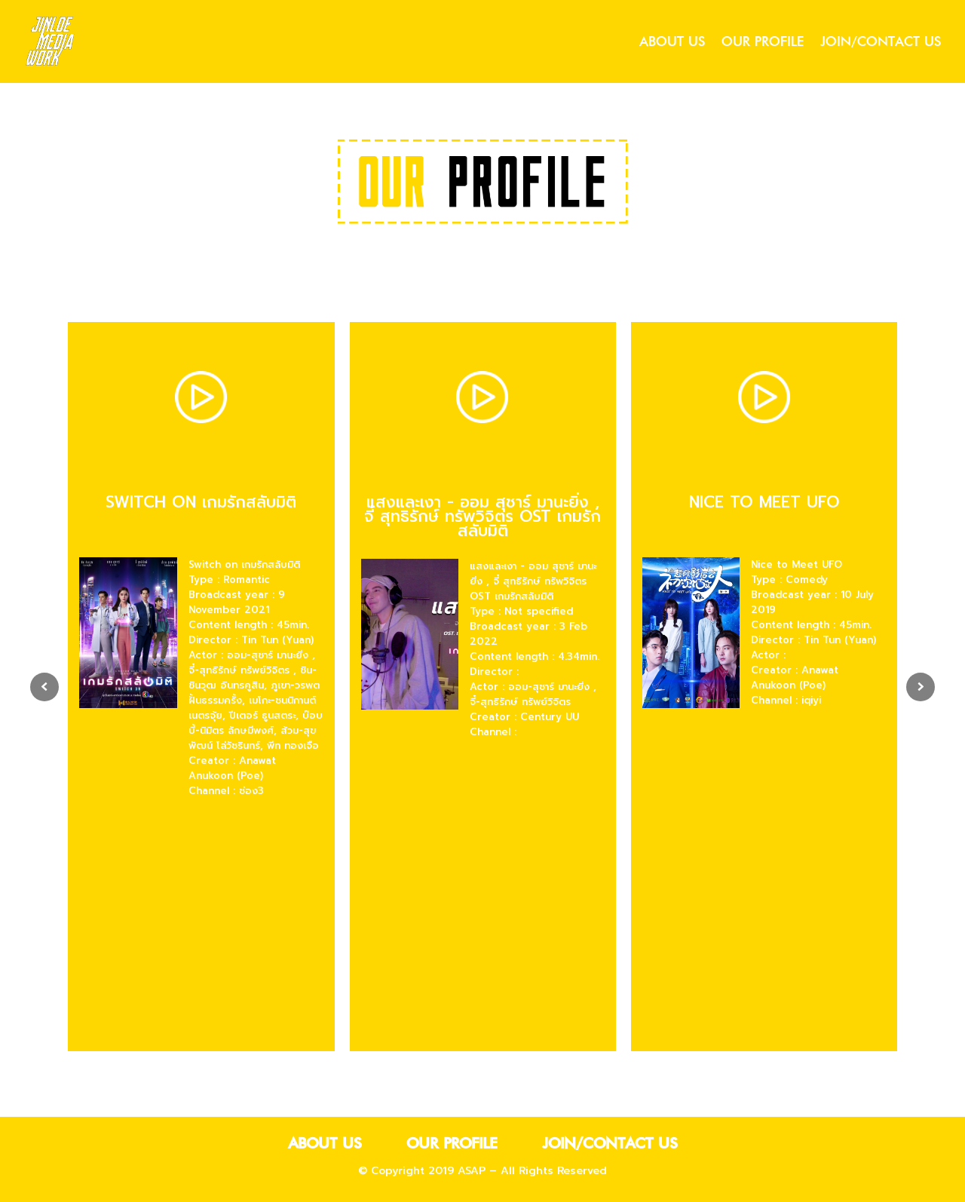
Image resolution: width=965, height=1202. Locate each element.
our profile (762, 44)
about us (672, 44)
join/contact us (880, 44)
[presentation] (44, 688)
